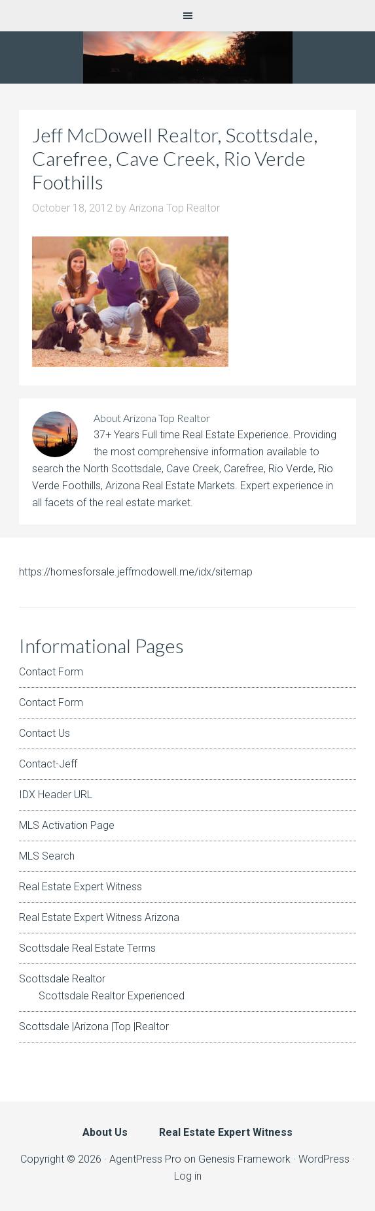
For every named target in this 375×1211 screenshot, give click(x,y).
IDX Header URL (55, 794)
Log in (188, 1176)
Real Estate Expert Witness (80, 886)
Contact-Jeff (48, 764)
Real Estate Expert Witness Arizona (99, 917)
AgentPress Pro (145, 1159)
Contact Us (44, 733)
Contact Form (51, 672)
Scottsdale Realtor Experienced (112, 996)
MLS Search (47, 856)
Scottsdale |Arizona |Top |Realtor (94, 1026)
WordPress (323, 1159)
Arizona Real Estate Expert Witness (187, 57)
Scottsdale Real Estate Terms (87, 948)
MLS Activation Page (67, 825)
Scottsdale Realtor (62, 979)
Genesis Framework (244, 1159)
